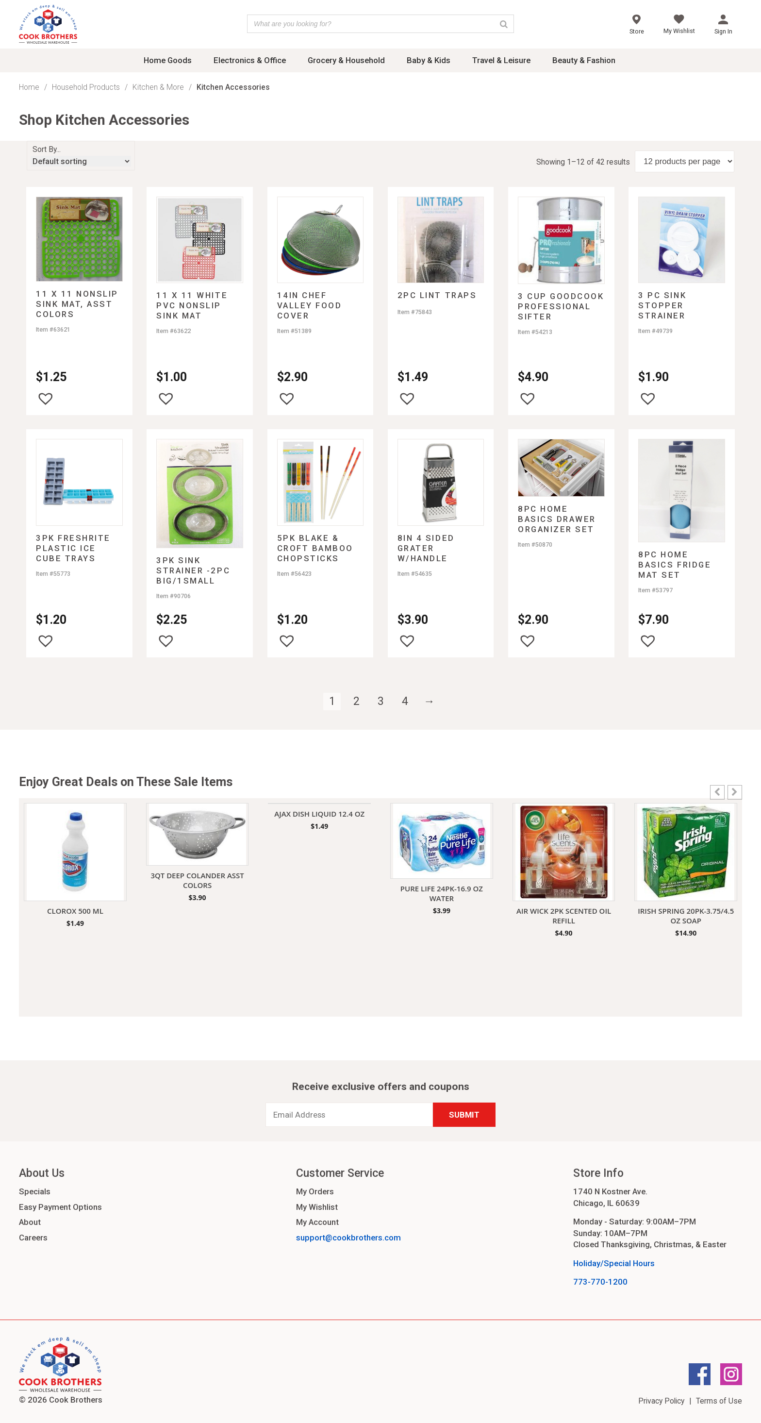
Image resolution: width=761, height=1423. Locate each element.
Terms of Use (719, 1401)
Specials (34, 1191)
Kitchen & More (158, 87)
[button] (45, 398)
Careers (33, 1237)
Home (29, 87)
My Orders (315, 1191)
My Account (317, 1222)
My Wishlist (317, 1207)
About (30, 1222)
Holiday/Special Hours (614, 1263)
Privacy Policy (661, 1401)
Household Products (86, 87)
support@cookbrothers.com (348, 1237)
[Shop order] (81, 161)
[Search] (503, 24)
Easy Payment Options (60, 1207)
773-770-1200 (600, 1282)
